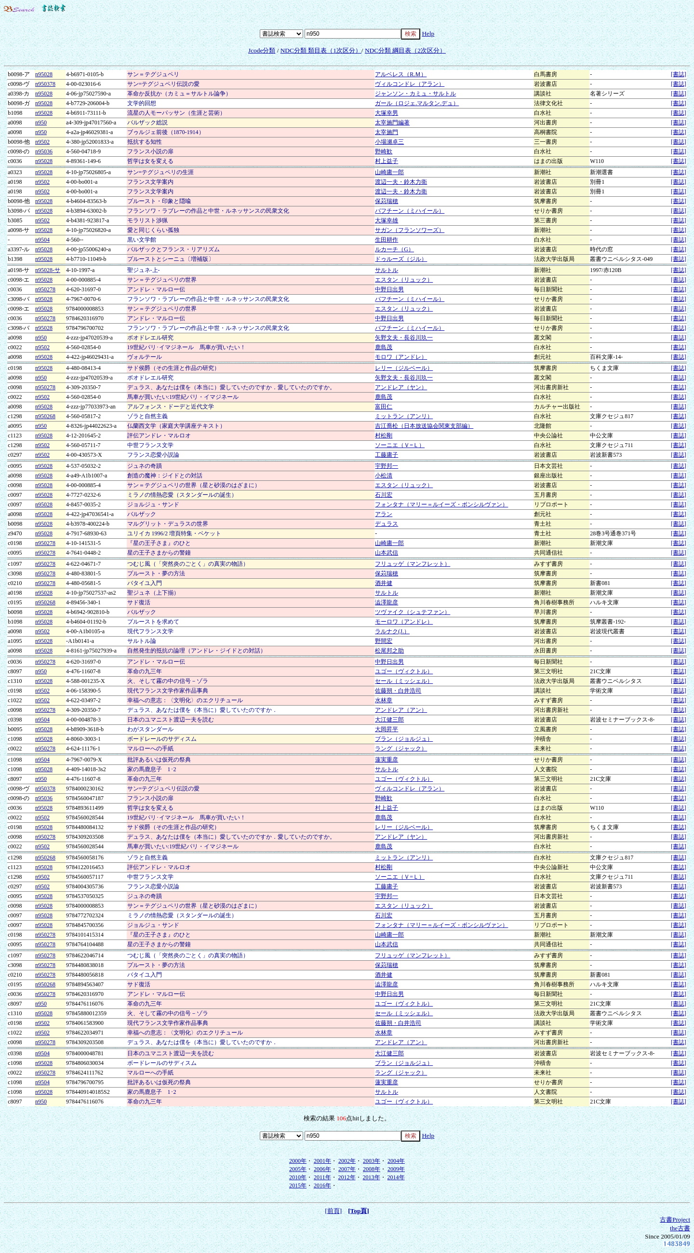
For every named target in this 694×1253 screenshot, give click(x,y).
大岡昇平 (386, 729)
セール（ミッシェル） (404, 681)
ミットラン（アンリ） (404, 416)
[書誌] (678, 74)
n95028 (44, 74)
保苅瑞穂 (386, 201)
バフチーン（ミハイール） (409, 210)
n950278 (45, 289)
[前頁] (333, 1210)
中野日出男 (389, 289)
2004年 (396, 1161)
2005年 (298, 1169)
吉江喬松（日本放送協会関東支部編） (424, 425)
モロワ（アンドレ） (401, 357)
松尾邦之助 (389, 650)
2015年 (298, 1185)
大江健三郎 (389, 719)
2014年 (396, 1177)
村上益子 (386, 161)
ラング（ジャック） (401, 748)
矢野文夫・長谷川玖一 (404, 337)
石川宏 (383, 494)
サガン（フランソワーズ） (409, 230)
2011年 (322, 1177)
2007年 (347, 1169)
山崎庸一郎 (389, 172)
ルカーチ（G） (394, 249)
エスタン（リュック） (404, 279)
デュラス (386, 523)
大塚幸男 (386, 112)
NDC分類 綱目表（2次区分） (405, 50)
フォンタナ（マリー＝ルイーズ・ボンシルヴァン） (441, 504)
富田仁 (383, 406)
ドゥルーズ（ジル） (401, 259)
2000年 (298, 1161)
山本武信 (386, 552)
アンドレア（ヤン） (401, 387)
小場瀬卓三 (389, 141)
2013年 (371, 1177)
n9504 (42, 239)
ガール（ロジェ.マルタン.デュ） (417, 103)
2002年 (347, 1161)
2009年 (396, 1169)
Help (428, 33)
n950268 (45, 416)
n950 (41, 122)
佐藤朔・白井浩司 (398, 690)
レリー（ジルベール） (404, 368)
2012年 (347, 1177)
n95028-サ (47, 270)
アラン (383, 514)
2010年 (298, 1177)
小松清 (383, 475)
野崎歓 (383, 151)
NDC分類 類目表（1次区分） (320, 50)
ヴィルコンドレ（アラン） (409, 84)
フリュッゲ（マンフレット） (412, 563)
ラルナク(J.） (392, 631)
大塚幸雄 (386, 220)
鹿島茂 (383, 347)
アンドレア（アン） (401, 710)
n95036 (44, 151)
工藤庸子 (386, 454)
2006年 (322, 1169)
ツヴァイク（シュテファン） (412, 612)
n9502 (42, 141)
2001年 (322, 1161)
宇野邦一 (386, 466)
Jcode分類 (261, 50)
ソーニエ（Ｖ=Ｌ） (400, 445)
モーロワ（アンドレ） (404, 621)
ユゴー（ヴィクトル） (404, 671)
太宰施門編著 (392, 122)
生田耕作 (386, 239)
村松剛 (383, 435)
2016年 (322, 1185)
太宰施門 (386, 132)
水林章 (383, 700)
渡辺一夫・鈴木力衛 (401, 181)
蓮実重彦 (386, 759)
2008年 (371, 1169)
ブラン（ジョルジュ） (404, 738)
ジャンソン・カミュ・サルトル (415, 93)
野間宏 (383, 641)
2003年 (371, 1161)
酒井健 (383, 583)
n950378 (45, 84)
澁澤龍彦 (386, 602)
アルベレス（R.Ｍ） (401, 74)
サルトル (386, 270)
